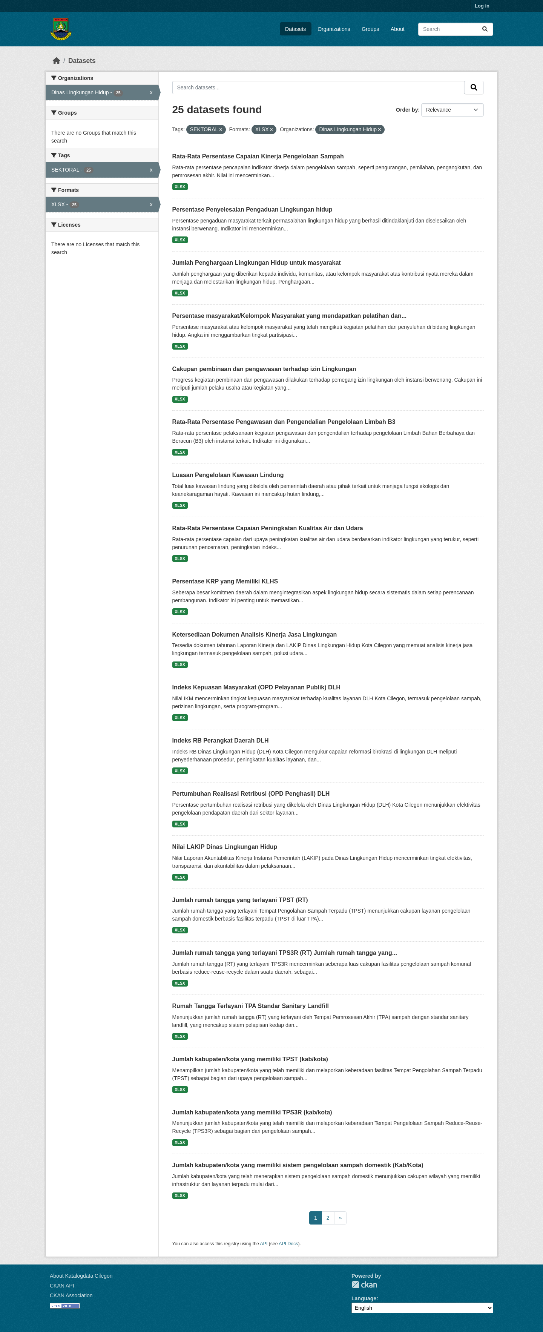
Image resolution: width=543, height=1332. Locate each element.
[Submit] (484, 29)
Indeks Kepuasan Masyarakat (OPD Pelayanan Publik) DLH (256, 687)
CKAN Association (71, 1295)
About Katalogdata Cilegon (81, 1276)
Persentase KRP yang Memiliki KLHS (225, 581)
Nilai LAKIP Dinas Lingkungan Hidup (225, 847)
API (264, 1243)
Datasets (295, 29)
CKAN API (62, 1286)
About (398, 29)
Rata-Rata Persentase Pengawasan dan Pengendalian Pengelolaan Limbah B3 (284, 422)
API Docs (288, 1243)
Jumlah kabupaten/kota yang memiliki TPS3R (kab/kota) (252, 1112)
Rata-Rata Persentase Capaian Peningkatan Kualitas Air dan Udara (267, 528)
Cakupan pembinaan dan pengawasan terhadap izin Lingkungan (264, 369)
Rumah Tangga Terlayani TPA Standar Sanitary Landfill (250, 1006)
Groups (370, 29)
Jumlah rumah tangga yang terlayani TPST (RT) (240, 900)
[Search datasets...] (455, 29)
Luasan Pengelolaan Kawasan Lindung (228, 475)
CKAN (364, 1285)
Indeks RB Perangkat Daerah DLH (220, 740)
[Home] (56, 60)
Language (363, 1298)
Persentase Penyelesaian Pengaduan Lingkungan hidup (252, 209)
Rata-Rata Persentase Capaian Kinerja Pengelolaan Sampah (258, 156)
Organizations (334, 29)
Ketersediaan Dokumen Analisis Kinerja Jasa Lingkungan (254, 634)
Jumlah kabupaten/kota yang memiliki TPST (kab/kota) (250, 1059)
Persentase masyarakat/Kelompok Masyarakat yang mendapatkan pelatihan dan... (289, 316)
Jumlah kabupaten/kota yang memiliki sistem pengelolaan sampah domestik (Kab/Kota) (297, 1165)
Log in (482, 6)
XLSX (180, 186)
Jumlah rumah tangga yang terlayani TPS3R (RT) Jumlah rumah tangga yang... (284, 953)
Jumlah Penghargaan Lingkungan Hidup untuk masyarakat (256, 262)
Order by (407, 110)
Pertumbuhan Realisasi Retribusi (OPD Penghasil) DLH (251, 793)
